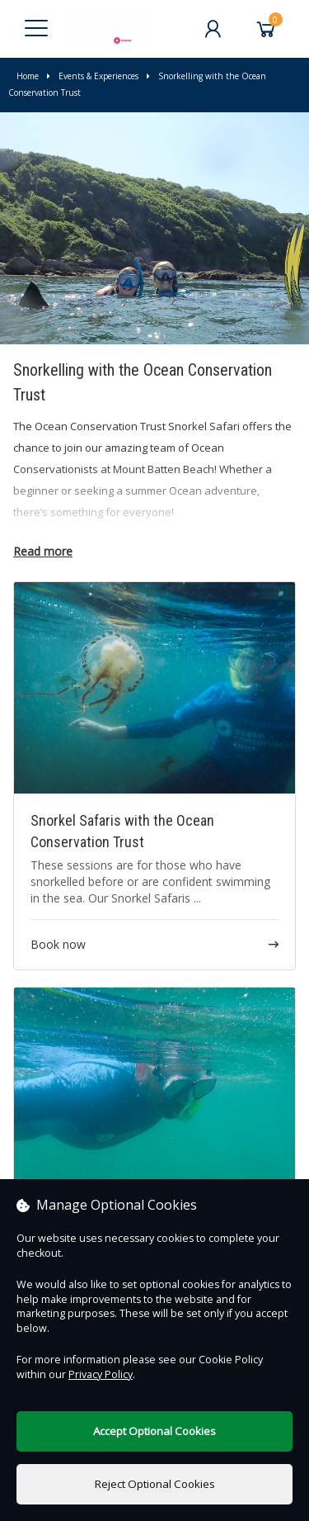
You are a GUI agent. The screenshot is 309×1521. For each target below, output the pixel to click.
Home (27, 76)
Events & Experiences (92, 76)
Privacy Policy (100, 1374)
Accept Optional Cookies (154, 1431)
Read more (43, 551)
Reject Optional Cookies (155, 1483)
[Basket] (266, 29)
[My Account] (212, 29)
